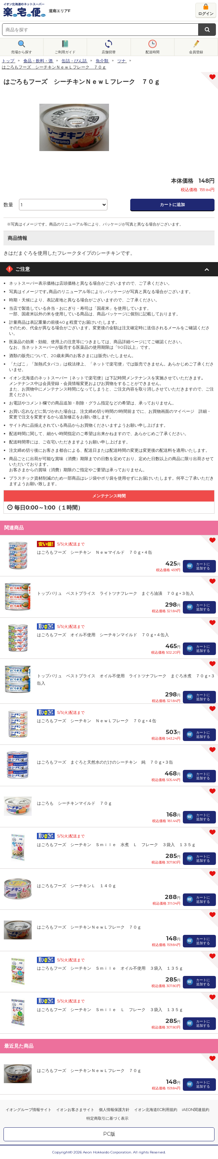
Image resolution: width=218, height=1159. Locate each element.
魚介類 (102, 60)
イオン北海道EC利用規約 (155, 1109)
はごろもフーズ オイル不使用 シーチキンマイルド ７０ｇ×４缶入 (103, 634)
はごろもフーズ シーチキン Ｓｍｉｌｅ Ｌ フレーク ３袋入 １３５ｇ (110, 1009)
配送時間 (152, 52)
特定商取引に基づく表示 (107, 1118)
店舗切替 (109, 52)
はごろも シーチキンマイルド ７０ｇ (74, 803)
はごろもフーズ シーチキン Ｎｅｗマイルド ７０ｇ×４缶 (94, 552)
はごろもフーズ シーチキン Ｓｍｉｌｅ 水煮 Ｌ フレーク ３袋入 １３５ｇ (116, 844)
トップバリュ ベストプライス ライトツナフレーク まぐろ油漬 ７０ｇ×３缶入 (115, 593)
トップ (8, 60)
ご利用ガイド (65, 52)
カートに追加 (172, 204)
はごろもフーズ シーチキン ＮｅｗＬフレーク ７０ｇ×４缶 (96, 720)
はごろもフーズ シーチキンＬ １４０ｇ (76, 885)
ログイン (205, 13)
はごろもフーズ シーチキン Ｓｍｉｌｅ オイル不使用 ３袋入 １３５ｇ (110, 968)
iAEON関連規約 (195, 1109)
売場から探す (21, 52)
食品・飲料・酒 (38, 60)
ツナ (121, 60)
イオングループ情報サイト (29, 1109)
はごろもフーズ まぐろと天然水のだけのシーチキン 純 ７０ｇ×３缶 (105, 762)
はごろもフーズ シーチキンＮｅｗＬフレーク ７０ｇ (89, 927)
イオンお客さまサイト (75, 1109)
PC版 (109, 1134)
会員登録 (196, 52)
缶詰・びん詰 (74, 60)
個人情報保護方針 (114, 1109)
